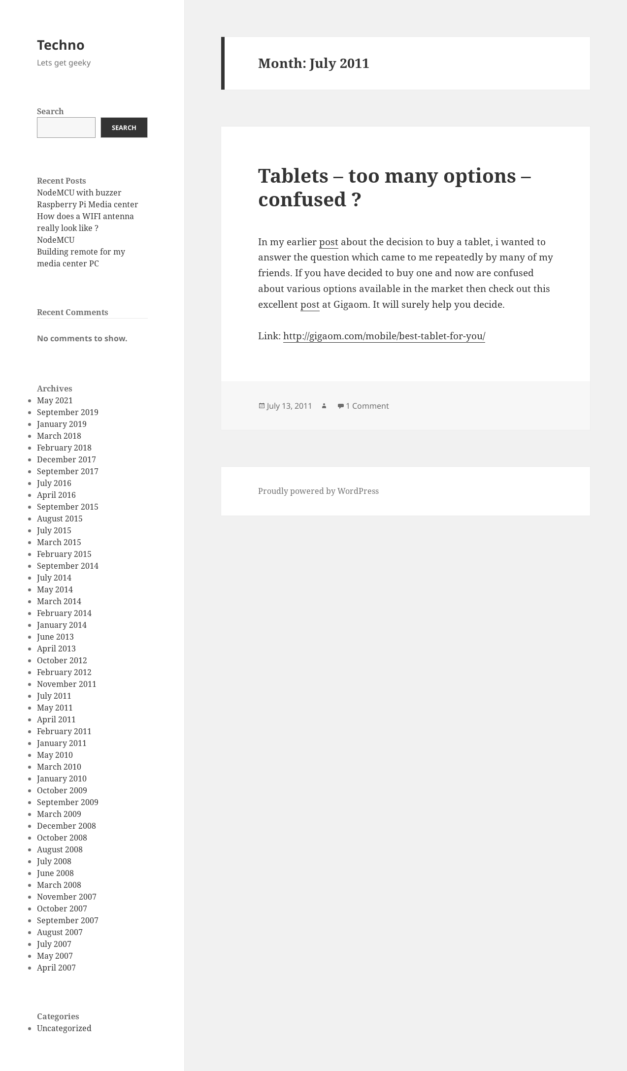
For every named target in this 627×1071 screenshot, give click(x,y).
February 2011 (64, 731)
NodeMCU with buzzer (79, 192)
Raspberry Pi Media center (87, 204)
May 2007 (55, 955)
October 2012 (62, 660)
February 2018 (64, 447)
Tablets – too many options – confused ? (394, 187)
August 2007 (60, 932)
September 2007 (68, 920)
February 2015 (64, 554)
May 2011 (55, 707)
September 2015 (68, 506)
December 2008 (66, 825)
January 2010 (62, 778)
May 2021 (55, 400)
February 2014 (64, 613)
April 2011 (56, 719)
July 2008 (54, 861)
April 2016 (56, 494)
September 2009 (68, 802)
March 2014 (59, 601)
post (328, 241)
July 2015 (54, 530)
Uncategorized (64, 1028)
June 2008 (55, 873)
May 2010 (55, 754)
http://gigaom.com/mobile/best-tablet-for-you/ (384, 335)
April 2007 (56, 967)
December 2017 (66, 459)
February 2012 (64, 672)
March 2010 (59, 766)
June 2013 (55, 636)
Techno (61, 44)
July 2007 (54, 944)
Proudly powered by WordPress (318, 491)
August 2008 (60, 849)
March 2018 (59, 435)
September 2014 (68, 565)
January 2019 (62, 424)
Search (50, 111)
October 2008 (62, 837)
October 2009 (62, 790)
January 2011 (62, 743)
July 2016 (54, 483)
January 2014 (62, 624)
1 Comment (367, 405)
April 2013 (56, 648)
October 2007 (62, 908)
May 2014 (55, 589)
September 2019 (68, 412)
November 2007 (67, 896)
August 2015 (60, 518)
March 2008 (59, 884)
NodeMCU (55, 239)
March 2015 (59, 542)
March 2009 (59, 814)
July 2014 (54, 577)
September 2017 (68, 471)
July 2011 (54, 695)
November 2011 (67, 684)
